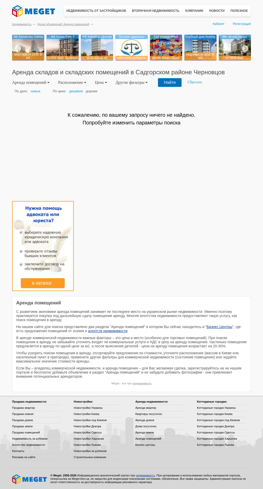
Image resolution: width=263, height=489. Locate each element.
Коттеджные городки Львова (215, 444)
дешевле (76, 91)
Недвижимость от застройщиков (96, 11)
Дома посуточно (145, 426)
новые (35, 91)
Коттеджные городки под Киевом (218, 420)
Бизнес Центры (219, 327)
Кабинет (218, 24)
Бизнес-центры (145, 444)
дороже (91, 91)
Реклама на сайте (23, 457)
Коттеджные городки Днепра (215, 426)
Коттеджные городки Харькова (217, 438)
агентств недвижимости (108, 331)
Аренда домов (144, 420)
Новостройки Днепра (87, 426)
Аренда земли (144, 432)
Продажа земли (22, 426)
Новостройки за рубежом (90, 450)
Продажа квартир (23, 407)
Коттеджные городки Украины (216, 407)
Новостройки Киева (86, 413)
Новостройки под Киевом (90, 420)
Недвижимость (22, 24)
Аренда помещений (148, 438)
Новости (216, 11)
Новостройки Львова (87, 444)
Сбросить (194, 82)
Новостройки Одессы (88, 432)
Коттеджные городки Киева (214, 413)
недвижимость (142, 383)
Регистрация (242, 24)
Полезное (239, 11)
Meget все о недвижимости (30, 479)
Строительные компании (90, 457)
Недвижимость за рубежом (30, 438)
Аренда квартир (145, 407)
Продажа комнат (23, 413)
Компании (194, 11)
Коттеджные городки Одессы (216, 432)
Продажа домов (22, 420)
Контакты (18, 450)
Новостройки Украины (88, 407)
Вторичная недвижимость (156, 11)
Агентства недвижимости (28, 444)
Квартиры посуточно (148, 413)
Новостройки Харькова (89, 438)
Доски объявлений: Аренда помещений (63, 24)
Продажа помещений (26, 432)
